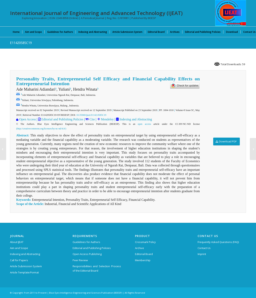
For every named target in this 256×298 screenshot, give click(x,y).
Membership (142, 260)
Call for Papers (19, 260)
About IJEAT (16, 242)
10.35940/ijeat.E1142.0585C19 (91, 115)
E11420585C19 (21, 43)
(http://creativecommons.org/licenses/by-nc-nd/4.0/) (41, 128)
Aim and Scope (19, 248)
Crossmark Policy (145, 242)
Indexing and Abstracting (135, 119)
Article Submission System (26, 266)
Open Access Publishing (87, 254)
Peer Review (80, 260)
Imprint (202, 254)
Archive (139, 248)
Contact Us (204, 248)
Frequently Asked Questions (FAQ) (218, 242)
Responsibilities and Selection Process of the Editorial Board (97, 268)
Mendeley (107, 119)
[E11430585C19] (253, 149)
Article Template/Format (24, 272)
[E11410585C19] (3, 149)
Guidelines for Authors (86, 242)
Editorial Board (144, 254)
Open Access (27, 119)
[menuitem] (16, 32)
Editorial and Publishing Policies (62, 119)
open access (144, 124)
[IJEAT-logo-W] (230, 13)
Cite (92, 119)
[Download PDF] (226, 141)
